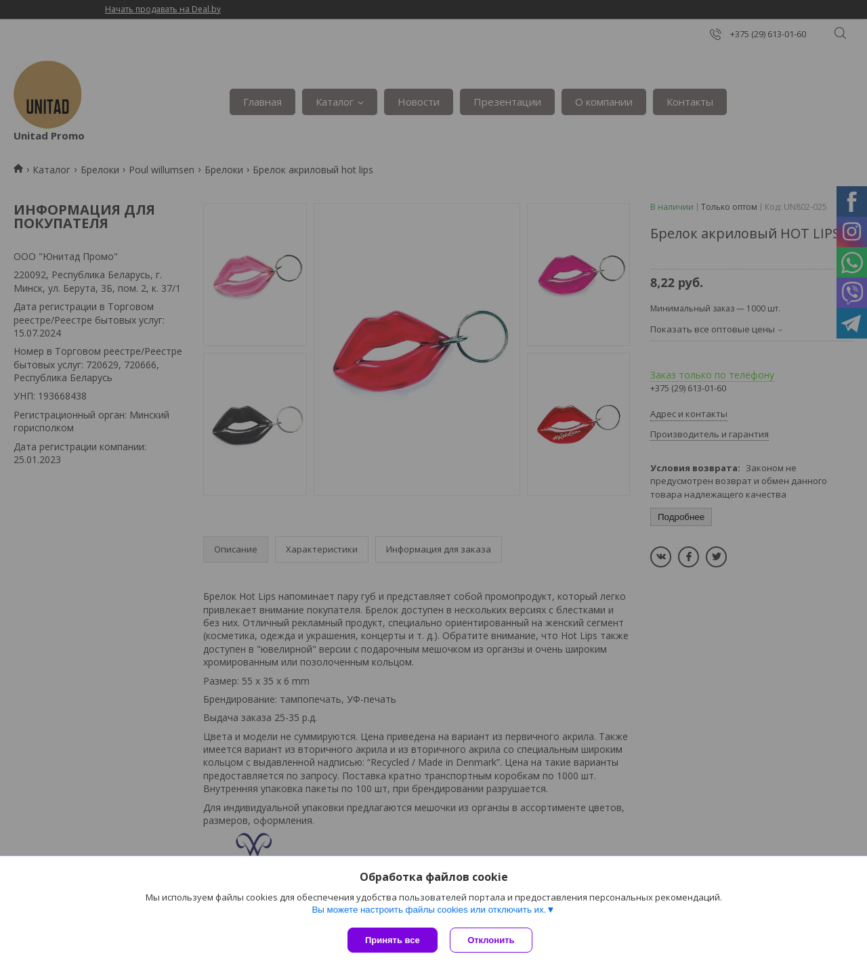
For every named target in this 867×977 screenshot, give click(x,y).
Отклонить (492, 940)
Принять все (392, 940)
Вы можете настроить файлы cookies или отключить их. (429, 910)
